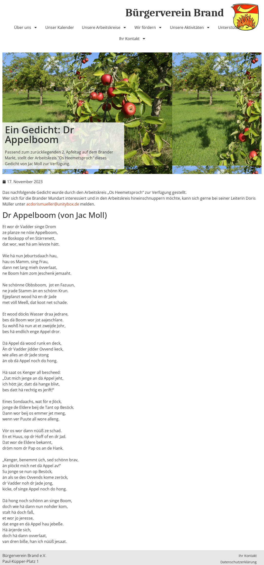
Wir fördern (148, 27)
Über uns (26, 27)
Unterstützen (233, 27)
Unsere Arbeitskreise (104, 27)
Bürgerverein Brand (174, 12)
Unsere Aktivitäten (190, 27)
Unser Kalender (59, 27)
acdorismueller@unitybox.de (52, 204)
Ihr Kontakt (132, 38)
